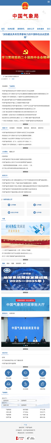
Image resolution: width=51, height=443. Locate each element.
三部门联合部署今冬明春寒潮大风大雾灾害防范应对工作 (19, 112)
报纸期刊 (18, 263)
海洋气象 (25, 417)
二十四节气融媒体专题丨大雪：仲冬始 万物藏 (16, 250)
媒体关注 (40, 128)
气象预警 (8, 414)
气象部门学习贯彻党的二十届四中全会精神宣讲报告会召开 (20, 97)
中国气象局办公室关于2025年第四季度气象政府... (17, 162)
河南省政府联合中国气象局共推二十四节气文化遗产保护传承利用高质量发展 (26, 106)
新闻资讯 (20, 29)
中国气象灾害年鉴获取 (9, 363)
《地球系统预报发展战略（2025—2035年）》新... (17, 165)
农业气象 (42, 414)
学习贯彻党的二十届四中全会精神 (25, 71)
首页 (3, 29)
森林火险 (42, 417)
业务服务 (12, 128)
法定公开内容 (14, 212)
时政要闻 (4, 86)
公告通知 (4, 151)
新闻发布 (4, 313)
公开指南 (13, 205)
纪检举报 (5, 156)
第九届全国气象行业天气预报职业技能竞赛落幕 (16, 100)
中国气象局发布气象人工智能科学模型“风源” (15, 103)
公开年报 (38, 212)
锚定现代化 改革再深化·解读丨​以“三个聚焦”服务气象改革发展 (21, 118)
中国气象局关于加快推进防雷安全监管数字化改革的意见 (19, 189)
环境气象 (25, 414)
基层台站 (33, 128)
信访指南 (25, 389)
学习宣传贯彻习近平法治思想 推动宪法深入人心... (17, 253)
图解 (3, 263)
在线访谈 (12, 313)
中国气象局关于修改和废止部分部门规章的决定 (16, 192)
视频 (12, 263)
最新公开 (12, 151)
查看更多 (25, 124)
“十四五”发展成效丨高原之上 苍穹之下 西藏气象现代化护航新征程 (22, 121)
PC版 (25, 424)
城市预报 (25, 409)
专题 (3, 218)
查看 (13, 79)
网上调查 (8, 389)
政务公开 (30, 29)
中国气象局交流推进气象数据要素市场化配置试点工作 (19, 109)
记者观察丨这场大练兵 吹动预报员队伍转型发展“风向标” (19, 115)
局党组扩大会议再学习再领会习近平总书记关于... (17, 138)
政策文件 (4, 175)
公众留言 (25, 378)
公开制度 (38, 205)
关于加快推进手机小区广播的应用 (12, 360)
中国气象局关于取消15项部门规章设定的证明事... (17, 159)
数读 (8, 263)
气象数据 (8, 409)
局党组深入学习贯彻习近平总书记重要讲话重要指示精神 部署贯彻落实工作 (25, 94)
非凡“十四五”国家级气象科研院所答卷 (13, 256)
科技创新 (19, 128)
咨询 (3, 357)
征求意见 (42, 378)
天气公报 (42, 409)
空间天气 (42, 412)
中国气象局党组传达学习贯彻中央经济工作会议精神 (18, 91)
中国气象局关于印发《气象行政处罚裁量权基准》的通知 (19, 183)
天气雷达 (25, 412)
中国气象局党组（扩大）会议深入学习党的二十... (17, 141)
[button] (5, 278)
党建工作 (4, 128)
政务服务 (40, 29)
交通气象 (8, 417)
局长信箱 (8, 378)
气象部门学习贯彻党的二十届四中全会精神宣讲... (17, 144)
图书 (24, 263)
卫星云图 (8, 412)
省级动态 (26, 128)
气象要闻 (12, 86)
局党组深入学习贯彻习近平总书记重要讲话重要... (17, 135)
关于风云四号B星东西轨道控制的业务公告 (15, 168)
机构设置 (11, 29)
